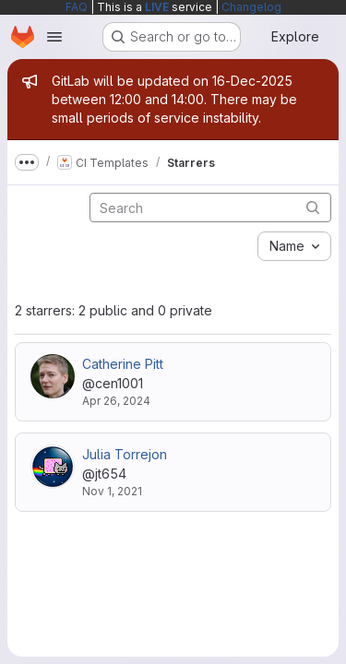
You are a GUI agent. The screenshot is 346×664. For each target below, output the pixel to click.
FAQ (77, 7)
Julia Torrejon (124, 454)
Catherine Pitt (122, 364)
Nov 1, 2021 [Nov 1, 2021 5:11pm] (112, 491)
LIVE (157, 7)
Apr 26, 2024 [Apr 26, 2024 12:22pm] (116, 401)
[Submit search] (313, 207)
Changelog (251, 7)
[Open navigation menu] (54, 37)
